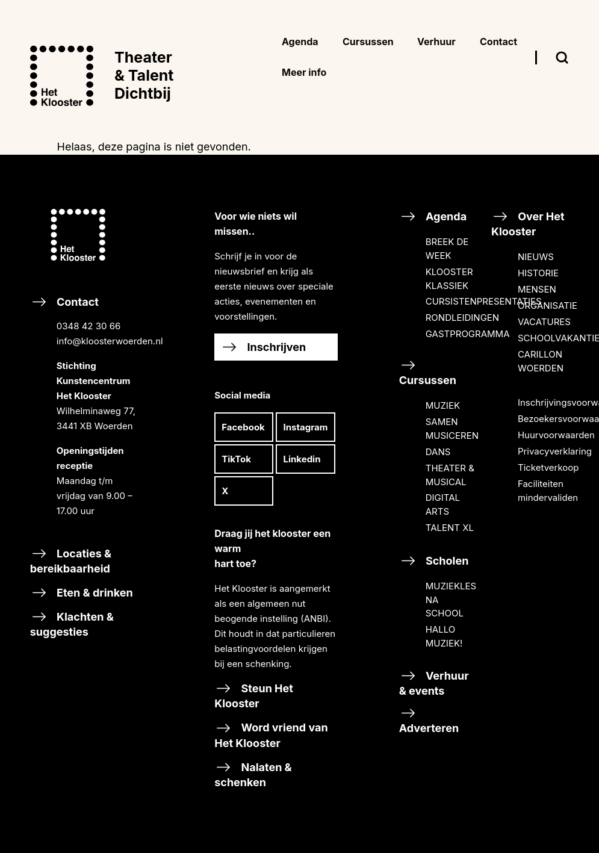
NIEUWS (536, 256)
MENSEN (537, 289)
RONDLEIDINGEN (462, 317)
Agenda (433, 216)
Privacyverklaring (555, 451)
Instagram (305, 427)
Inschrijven (263, 347)
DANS (438, 452)
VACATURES (544, 321)
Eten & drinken (81, 592)
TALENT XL (450, 527)
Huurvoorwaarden (556, 435)
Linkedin (301, 459)
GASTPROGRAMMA (468, 334)
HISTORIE (538, 273)
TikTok (236, 459)
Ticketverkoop (548, 467)
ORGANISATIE (547, 305)
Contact (91, 416)
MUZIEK (443, 405)
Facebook (243, 427)
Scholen (434, 560)
